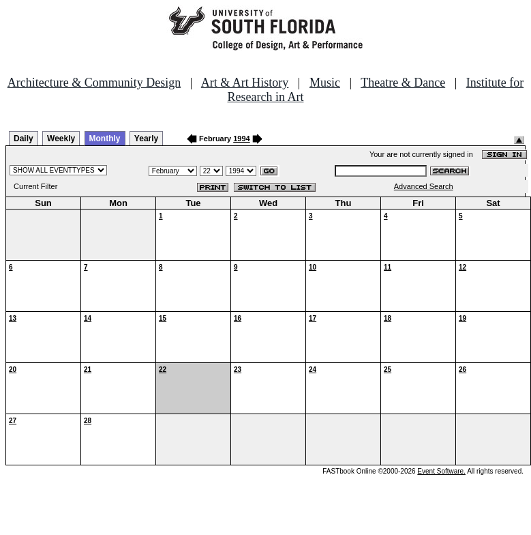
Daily (23, 138)
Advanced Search (423, 186)
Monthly (105, 138)
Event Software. (441, 471)
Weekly (61, 138)
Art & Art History (245, 82)
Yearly (146, 138)
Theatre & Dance (403, 82)
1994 (241, 138)
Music (324, 82)
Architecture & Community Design (94, 82)
